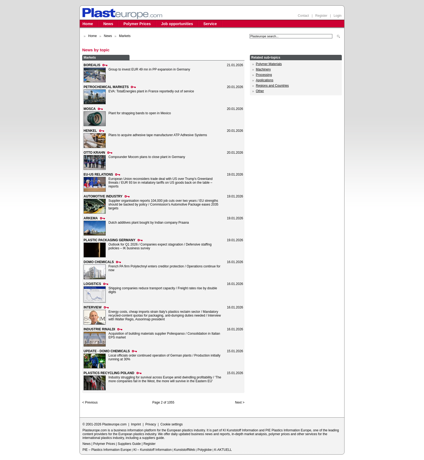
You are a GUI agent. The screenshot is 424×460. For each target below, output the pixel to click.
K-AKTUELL (223, 450)
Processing (264, 75)
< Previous (90, 402)
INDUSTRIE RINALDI (99, 329)
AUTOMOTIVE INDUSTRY (103, 196)
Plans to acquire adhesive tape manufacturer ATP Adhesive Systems (157, 135)
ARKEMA (91, 218)
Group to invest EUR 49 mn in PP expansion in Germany (149, 69)
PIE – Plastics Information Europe (106, 450)
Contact (303, 16)
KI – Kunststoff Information (152, 450)
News (108, 24)
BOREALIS (92, 65)
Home (87, 24)
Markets (90, 57)
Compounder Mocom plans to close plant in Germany (146, 157)
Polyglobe (204, 450)
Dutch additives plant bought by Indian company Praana (148, 222)
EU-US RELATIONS (98, 174)
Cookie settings (171, 424)
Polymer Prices (137, 24)
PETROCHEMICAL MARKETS (106, 87)
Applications (264, 80)
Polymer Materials (269, 64)
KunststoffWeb (184, 450)
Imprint (136, 424)
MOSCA (90, 109)
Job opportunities (177, 24)
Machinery (263, 69)
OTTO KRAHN (94, 153)
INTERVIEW (92, 307)
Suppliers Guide (129, 444)
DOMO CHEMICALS (99, 262)
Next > (239, 402)
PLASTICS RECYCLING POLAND (109, 373)
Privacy (150, 424)
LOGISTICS (92, 284)
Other (260, 91)
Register (321, 16)
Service (210, 24)
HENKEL (90, 131)
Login (338, 16)
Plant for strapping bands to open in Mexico (139, 113)
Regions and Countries (272, 86)
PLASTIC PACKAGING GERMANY (109, 240)
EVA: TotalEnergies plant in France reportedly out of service (151, 91)
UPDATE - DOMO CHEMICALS (107, 351)
